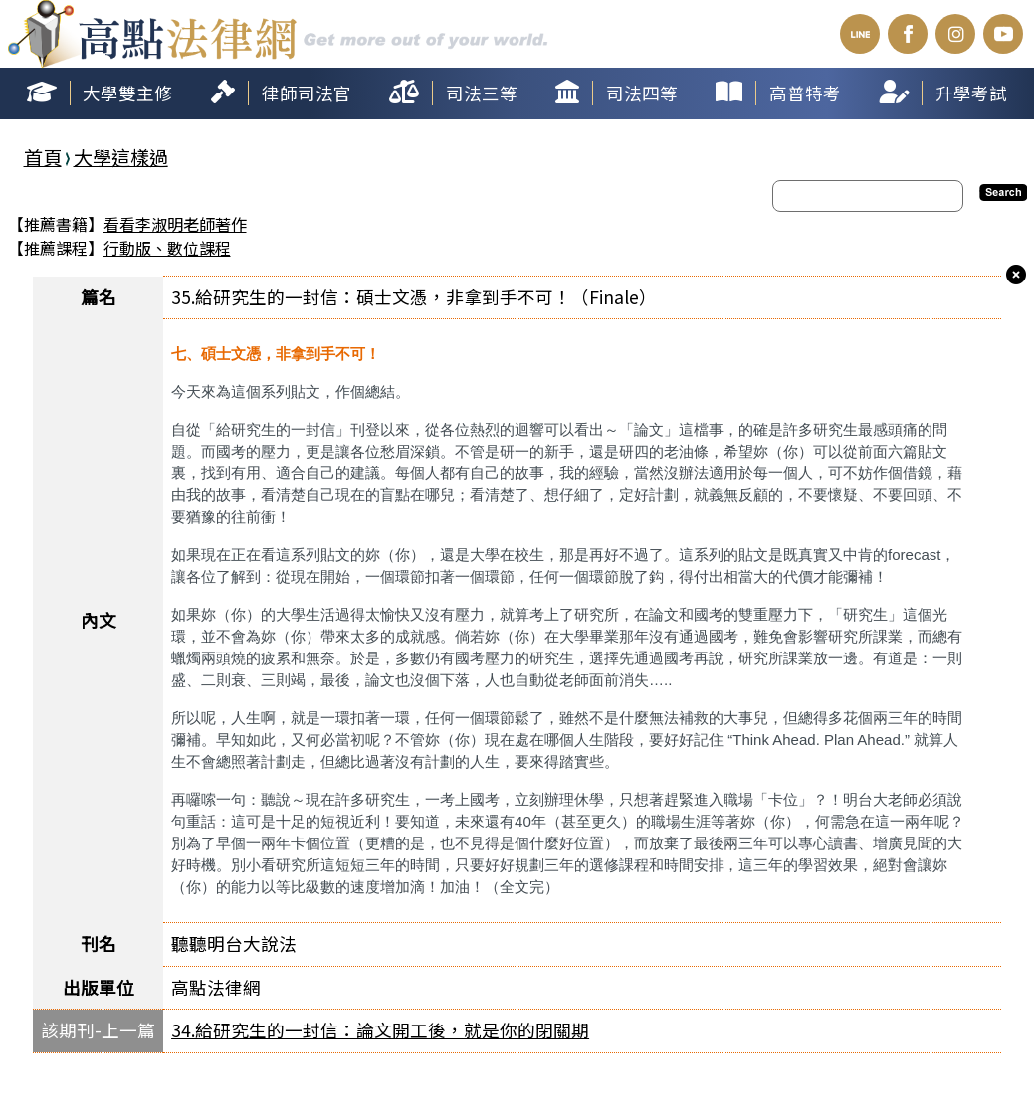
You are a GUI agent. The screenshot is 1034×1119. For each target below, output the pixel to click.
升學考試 (971, 93)
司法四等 (642, 93)
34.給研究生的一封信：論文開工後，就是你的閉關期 (380, 1030)
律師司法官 (306, 93)
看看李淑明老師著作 (175, 224)
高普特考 (805, 93)
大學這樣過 (121, 157)
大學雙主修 (127, 93)
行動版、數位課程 (167, 248)
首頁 (43, 157)
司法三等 (481, 93)
